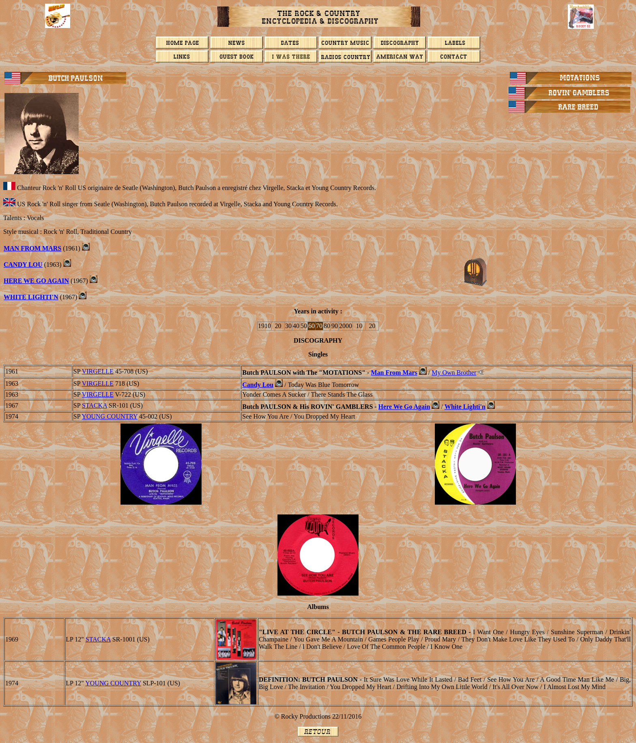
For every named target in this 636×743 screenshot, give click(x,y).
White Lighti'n (31, 297)
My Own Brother (454, 372)
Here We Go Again (36, 280)
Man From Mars (32, 248)
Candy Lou (23, 264)
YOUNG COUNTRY (110, 416)
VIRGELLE (98, 371)
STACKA (94, 405)
